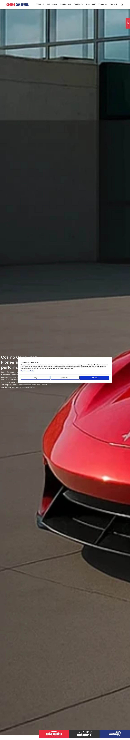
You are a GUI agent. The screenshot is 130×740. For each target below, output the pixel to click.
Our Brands (78, 4)
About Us (40, 4)
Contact (113, 4)
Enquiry (128, 23)
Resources (102, 4)
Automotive (52, 4)
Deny (35, 378)
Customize (65, 378)
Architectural (65, 4)
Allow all (95, 378)
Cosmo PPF (90, 4)
